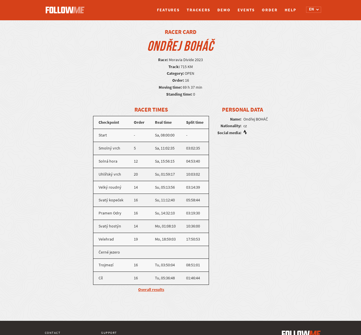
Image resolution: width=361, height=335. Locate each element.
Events (246, 10)
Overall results (151, 289)
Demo (224, 10)
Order (270, 10)
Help (290, 10)
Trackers (198, 10)
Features (168, 10)
